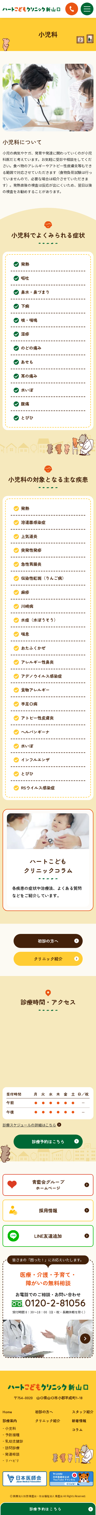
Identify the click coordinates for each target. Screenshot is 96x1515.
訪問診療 (12, 1447)
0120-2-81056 (55, 1303)
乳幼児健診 (14, 1441)
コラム (77, 1429)
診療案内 (10, 1420)
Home (7, 1411)
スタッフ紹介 (82, 1411)
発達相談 (12, 1454)
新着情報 (79, 1420)
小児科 (10, 1428)
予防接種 (12, 1434)
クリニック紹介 (47, 1420)
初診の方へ (44, 1411)
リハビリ (12, 1460)
